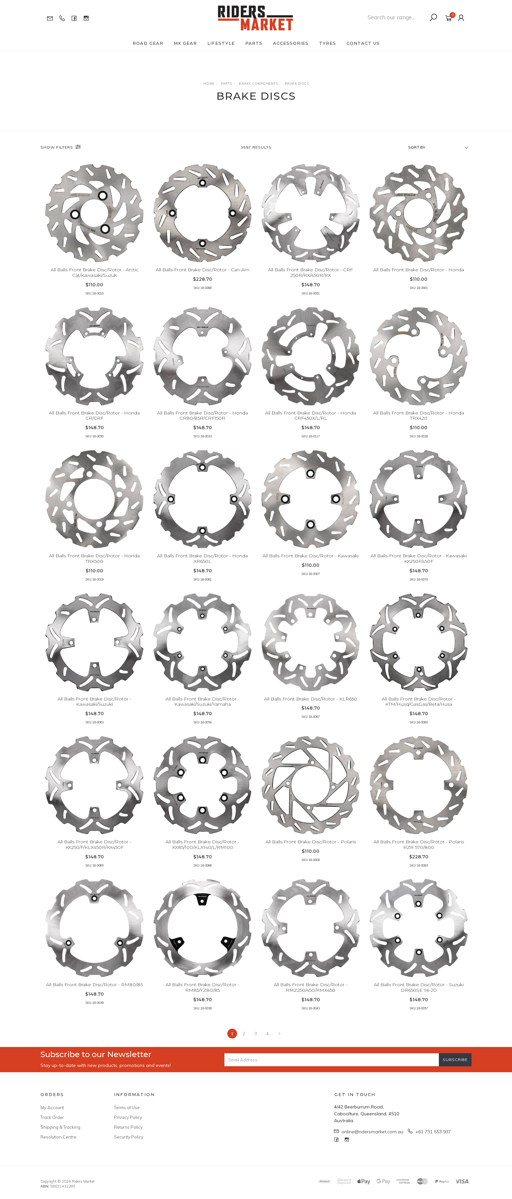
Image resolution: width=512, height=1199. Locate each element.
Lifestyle (221, 43)
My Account (52, 1107)
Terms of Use (127, 1107)
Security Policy (128, 1137)
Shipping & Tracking (60, 1127)
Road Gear (148, 43)
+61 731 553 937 (433, 1132)
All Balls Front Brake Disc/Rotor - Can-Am (202, 270)
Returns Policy (128, 1127)
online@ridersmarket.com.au (372, 1132)
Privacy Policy (128, 1117)
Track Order (52, 1117)
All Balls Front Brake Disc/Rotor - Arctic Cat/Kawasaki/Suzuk (94, 272)
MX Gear (185, 43)
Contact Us (363, 43)
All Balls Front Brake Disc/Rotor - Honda (418, 270)
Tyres (327, 43)
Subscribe (455, 1059)
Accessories (291, 43)
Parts (254, 43)
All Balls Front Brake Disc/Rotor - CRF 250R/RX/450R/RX (310, 272)
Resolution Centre (58, 1137)
